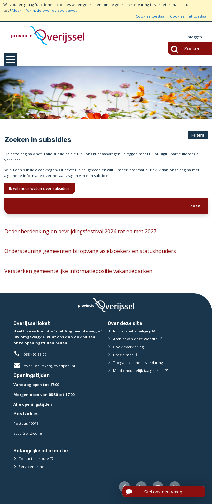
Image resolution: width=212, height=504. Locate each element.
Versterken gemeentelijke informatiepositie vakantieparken (78, 271)
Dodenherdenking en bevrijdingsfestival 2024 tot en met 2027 (80, 231)
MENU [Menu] (10, 59)
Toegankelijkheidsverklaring (138, 362)
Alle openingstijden (32, 404)
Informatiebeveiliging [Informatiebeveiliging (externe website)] (132, 331)
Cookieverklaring (128, 346)
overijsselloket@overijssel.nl (44, 365)
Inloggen (194, 36)
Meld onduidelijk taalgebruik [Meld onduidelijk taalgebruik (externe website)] (138, 370)
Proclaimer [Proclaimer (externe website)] (123, 354)
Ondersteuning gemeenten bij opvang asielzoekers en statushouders (90, 251)
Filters (197, 135)
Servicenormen (32, 466)
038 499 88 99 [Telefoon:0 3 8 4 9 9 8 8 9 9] (35, 354)
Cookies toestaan (151, 16)
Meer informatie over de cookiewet (44, 10)
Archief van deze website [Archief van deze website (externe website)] (135, 338)
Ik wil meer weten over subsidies (40, 188)
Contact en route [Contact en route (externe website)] (33, 458)
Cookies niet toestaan (189, 16)
